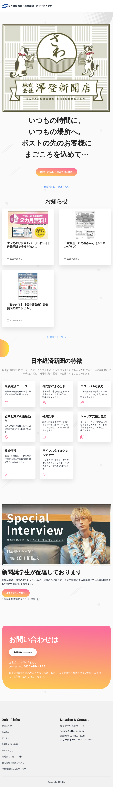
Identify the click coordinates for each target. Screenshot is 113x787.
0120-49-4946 (34, 666)
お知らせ (6, 732)
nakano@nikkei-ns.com (72, 731)
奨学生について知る (15, 593)
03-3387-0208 (77, 735)
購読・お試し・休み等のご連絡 (56, 172)
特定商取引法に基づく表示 (14, 768)
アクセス (6, 738)
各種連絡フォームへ (23, 652)
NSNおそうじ (8, 750)
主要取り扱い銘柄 (10, 744)
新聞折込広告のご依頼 (12, 756)
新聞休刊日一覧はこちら (56, 186)
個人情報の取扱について (13, 762)
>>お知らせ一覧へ (56, 337)
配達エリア (7, 726)
